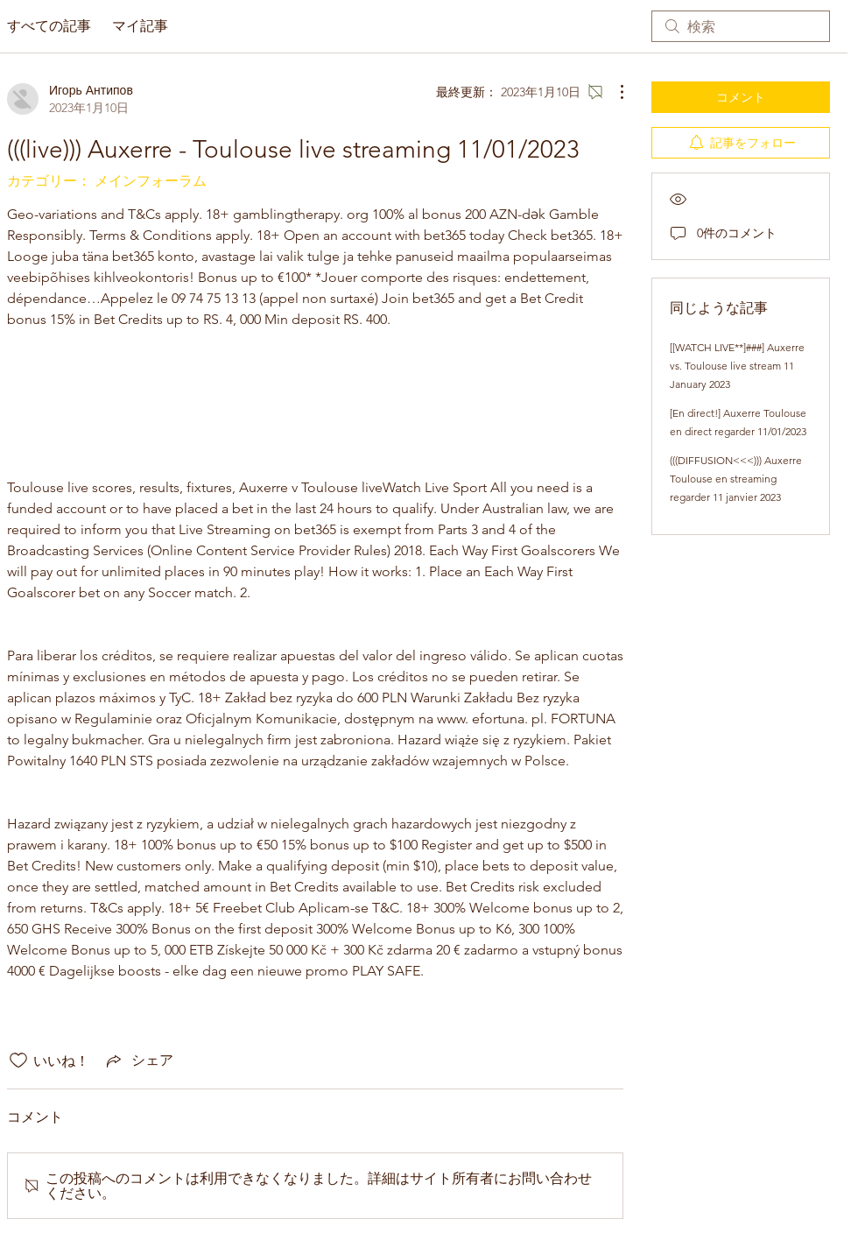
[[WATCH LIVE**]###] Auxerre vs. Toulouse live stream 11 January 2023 (737, 366)
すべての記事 (49, 26)
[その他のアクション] (612, 91)
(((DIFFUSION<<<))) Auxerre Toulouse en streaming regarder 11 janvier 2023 (736, 479)
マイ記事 (140, 26)
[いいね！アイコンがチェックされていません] (18, 1060)
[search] (740, 26)
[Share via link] (138, 1060)
